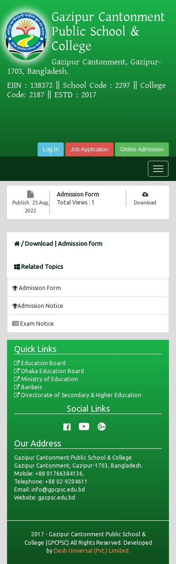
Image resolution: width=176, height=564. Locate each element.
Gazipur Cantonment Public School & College (108, 31)
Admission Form (78, 194)
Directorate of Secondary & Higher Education (77, 395)
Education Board (40, 363)
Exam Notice (33, 324)
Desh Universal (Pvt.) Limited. (92, 551)
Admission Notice (37, 306)
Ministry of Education (46, 379)
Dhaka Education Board (49, 371)
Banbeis (28, 387)
